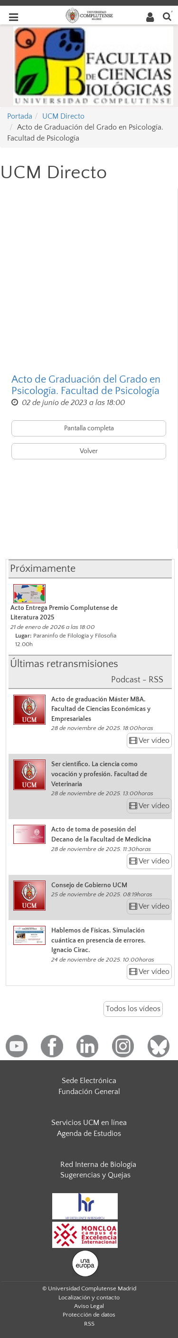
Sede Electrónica (89, 1080)
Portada (19, 116)
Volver (89, 451)
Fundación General (89, 1091)
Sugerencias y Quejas (95, 1175)
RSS (89, 1323)
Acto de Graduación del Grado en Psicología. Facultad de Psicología (85, 385)
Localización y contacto (89, 1297)
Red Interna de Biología (98, 1164)
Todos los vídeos (133, 1008)
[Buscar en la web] (167, 16)
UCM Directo (63, 116)
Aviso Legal (89, 1306)
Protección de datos (89, 1314)
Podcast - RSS (137, 680)
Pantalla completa (89, 428)
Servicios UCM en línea (89, 1122)
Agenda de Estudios (89, 1133)
